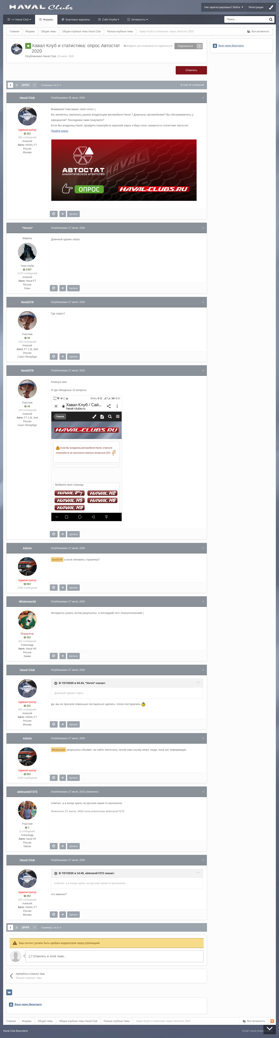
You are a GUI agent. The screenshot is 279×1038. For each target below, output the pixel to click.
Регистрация (256, 7)
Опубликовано (68, 97)
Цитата (74, 213)
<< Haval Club (21, 19)
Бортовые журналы (77, 19)
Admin (27, 548)
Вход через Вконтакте (28, 1004)
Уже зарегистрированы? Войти (223, 7)
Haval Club (49, 56)
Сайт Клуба (110, 19)
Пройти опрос (60, 130)
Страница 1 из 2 (51, 85)
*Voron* (27, 228)
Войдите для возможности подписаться (149, 45)
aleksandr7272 (27, 791)
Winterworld (27, 601)
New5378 (27, 302)
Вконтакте (22, 1030)
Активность (139, 19)
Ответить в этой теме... (48, 956)
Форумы (47, 19)
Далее (25, 85)
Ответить (191, 70)
